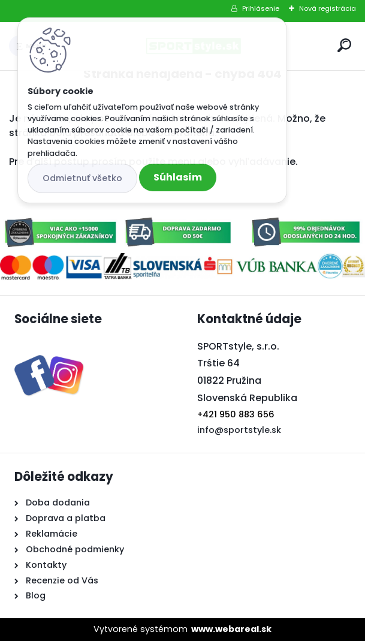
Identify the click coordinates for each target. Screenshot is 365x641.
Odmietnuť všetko (82, 178)
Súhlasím (177, 177)
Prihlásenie (260, 8)
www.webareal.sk (231, 629)
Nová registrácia (327, 8)
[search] (344, 45)
